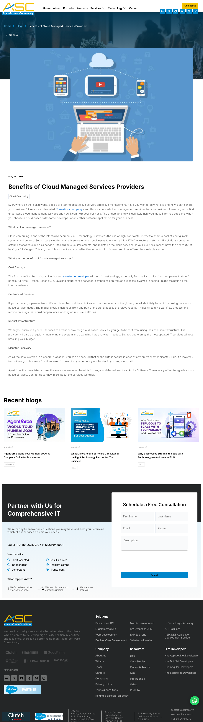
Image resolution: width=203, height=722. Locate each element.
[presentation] (149, 637)
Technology (117, 8)
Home (46, 8)
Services (97, 8)
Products (82, 8)
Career (133, 8)
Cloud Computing (18, 196)
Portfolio (68, 8)
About (56, 8)
